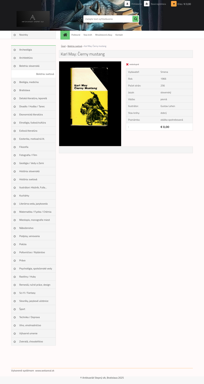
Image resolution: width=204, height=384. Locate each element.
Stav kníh (88, 34)
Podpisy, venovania (29, 236)
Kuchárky (24, 195)
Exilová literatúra (28, 131)
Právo (22, 260)
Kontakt (119, 34)
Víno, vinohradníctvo (30, 325)
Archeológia (25, 49)
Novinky (23, 35)
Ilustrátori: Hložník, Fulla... (33, 187)
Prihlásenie (136, 4)
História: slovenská (29, 171)
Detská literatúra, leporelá (33, 98)
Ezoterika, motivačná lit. (32, 139)
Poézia (22, 244)
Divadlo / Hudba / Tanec (32, 106)
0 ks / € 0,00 (184, 4)
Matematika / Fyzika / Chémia (35, 212)
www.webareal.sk (44, 370)
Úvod (63, 46)
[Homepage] (66, 35)
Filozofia (23, 147)
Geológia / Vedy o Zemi (31, 163)
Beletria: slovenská (29, 66)
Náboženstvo (26, 228)
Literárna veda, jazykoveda (33, 204)
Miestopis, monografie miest (34, 220)
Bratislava (24, 90)
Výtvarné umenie (28, 333)
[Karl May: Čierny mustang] (90, 62)
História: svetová (28, 179)
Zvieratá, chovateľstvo (31, 341)
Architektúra (26, 58)
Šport (22, 309)
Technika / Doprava (29, 317)
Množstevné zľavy (103, 34)
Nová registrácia (158, 4)
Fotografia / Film (28, 155)
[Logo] (33, 19)
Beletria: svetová (45, 74)
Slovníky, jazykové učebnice (33, 301)
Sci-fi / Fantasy (27, 293)
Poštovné (75, 34)
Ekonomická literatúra (31, 114)
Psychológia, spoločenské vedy (35, 268)
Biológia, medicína (29, 82)
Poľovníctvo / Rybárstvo (32, 252)
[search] (135, 19)
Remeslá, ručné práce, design (34, 285)
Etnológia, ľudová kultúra (32, 122)
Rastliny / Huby (27, 276)
